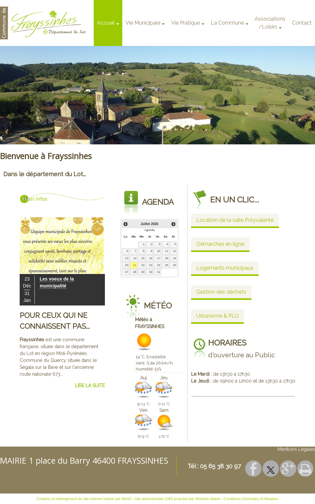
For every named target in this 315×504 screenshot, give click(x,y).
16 (150, 258)
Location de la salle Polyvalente (235, 220)
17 (158, 258)
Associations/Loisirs (270, 23)
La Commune (227, 23)
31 (158, 272)
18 (166, 258)
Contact (302, 23)
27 (126, 272)
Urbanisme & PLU (217, 316)
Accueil (106, 23)
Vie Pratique (185, 23)
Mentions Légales (296, 449)
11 (166, 251)
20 (126, 265)
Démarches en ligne (220, 244)
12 (174, 251)
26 (174, 265)
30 (150, 272)
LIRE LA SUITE (90, 385)
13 (126, 258)
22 (142, 265)
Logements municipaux (224, 268)
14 (134, 258)
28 (134, 272)
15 (142, 258)
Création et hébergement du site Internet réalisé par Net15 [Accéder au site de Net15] (83, 499)
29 (142, 272)
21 (134, 265)
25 (166, 265)
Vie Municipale (143, 23)
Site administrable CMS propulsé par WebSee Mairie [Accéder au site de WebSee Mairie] (178, 499)
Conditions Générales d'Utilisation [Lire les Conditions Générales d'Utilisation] (251, 499)
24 (158, 265)
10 (158, 251)
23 (150, 265)
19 (174, 258)
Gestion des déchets (221, 292)
